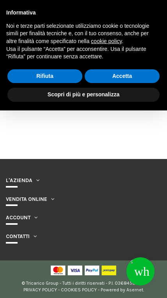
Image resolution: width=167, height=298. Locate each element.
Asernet (134, 290)
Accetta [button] (122, 76)
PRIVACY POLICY (40, 290)
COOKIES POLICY (79, 290)
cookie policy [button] (106, 41)
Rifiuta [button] (44, 76)
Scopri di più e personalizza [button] (83, 94)
